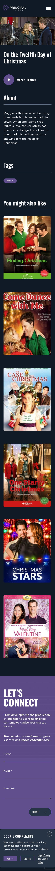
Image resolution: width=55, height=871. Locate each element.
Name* (7, 753)
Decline (27, 858)
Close (49, 834)
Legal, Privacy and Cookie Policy (44, 858)
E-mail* (8, 771)
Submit (35, 812)
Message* (9, 788)
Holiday (10, 180)
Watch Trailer (9, 79)
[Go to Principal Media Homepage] (15, 8)
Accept (10, 858)
